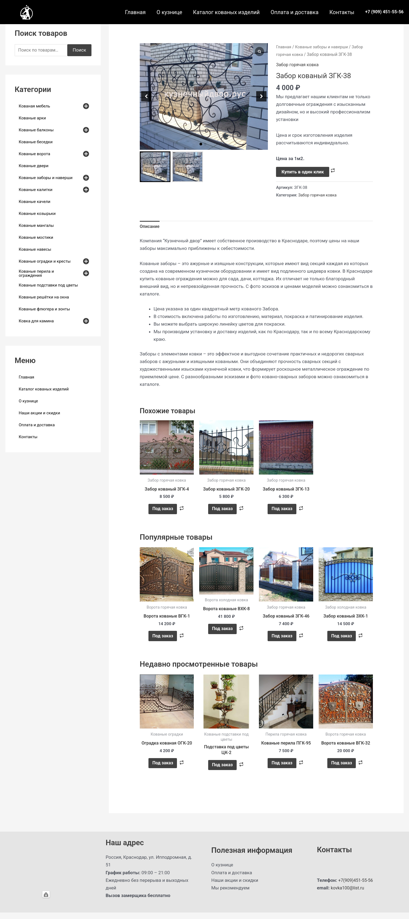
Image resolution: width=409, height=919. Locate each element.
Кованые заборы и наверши (324, 46)
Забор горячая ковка (298, 64)
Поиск (79, 50)
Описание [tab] (150, 227)
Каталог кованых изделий (226, 12)
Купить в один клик (302, 171)
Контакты (341, 12)
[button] (200, 144)
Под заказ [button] (162, 510)
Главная (135, 12)
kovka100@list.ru (348, 894)
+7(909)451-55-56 (356, 886)
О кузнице (169, 12)
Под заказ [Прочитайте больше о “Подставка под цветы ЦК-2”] (222, 770)
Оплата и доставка (295, 12)
